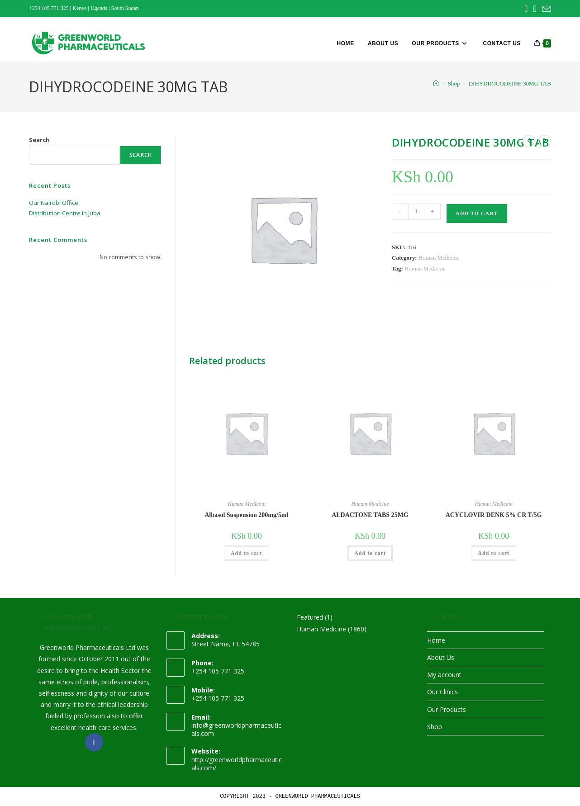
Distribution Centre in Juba (64, 213)
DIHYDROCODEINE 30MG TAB (510, 83)
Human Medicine (439, 257)
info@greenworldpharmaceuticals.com (236, 729)
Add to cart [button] (246, 553)
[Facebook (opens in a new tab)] (526, 8)
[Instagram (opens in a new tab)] (535, 8)
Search (39, 140)
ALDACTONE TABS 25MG (370, 515)
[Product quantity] (416, 212)
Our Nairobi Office (53, 203)
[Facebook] (94, 742)
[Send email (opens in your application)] (545, 9)
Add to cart (477, 213)
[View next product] (544, 141)
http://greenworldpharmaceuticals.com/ (236, 763)
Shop (434, 726)
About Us (440, 657)
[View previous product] (529, 141)
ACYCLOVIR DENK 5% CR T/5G (494, 515)
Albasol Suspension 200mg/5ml (246, 515)
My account (444, 674)
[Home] (436, 83)
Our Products (446, 709)
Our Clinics (442, 691)
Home (436, 640)
